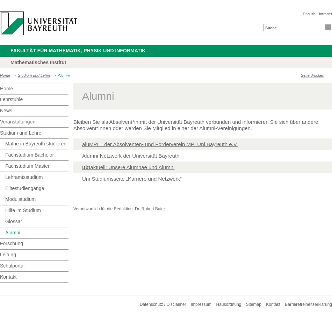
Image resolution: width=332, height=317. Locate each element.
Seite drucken (312, 75)
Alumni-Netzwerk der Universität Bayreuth (130, 156)
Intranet (325, 14)
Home (5, 75)
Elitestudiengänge (24, 188)
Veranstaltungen (17, 121)
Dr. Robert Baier (150, 208)
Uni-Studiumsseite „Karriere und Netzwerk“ (132, 179)
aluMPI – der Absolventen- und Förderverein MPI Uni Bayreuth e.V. (160, 144)
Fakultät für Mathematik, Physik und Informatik (77, 50)
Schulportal (12, 266)
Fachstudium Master (27, 166)
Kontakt (8, 277)
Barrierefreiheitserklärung (308, 304)
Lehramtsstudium (24, 177)
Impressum (201, 304)
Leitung (8, 254)
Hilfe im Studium (23, 210)
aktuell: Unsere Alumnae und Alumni (128, 167)
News (6, 110)
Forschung (11, 243)
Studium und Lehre (34, 75)
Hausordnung (228, 304)
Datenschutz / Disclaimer (163, 304)
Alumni (64, 75)
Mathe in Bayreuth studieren (35, 143)
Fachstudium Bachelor (29, 155)
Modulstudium (20, 199)
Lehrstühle (11, 99)
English (309, 14)
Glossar (13, 221)
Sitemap (253, 304)
